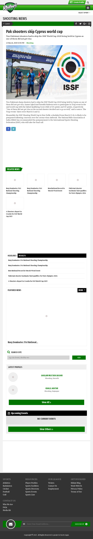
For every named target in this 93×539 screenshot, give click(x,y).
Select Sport (84, 13)
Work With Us (76, 486)
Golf (4, 495)
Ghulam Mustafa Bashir (52, 375)
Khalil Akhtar (52, 388)
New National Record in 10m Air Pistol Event (24, 271)
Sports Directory (32, 489)
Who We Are (8, 504)
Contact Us (52, 486)
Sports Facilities (32, 486)
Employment (53, 489)
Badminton (7, 486)
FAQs (5, 507)
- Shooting (29, 43)
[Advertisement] (46, 148)
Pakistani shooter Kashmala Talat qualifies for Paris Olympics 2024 (77, 190)
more (82, 290)
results (22, 255)
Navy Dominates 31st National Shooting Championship (13, 190)
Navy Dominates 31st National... (23, 342)
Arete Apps (65, 535)
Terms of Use (76, 492)
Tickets (51, 483)
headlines (12, 255)
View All (46, 402)
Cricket (6, 489)
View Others (46, 429)
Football (6, 492)
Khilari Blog (76, 483)
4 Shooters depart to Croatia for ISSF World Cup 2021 (14, 214)
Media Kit (7, 510)
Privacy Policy (76, 489)
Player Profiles (31, 483)
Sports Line (30, 495)
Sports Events (31, 492)
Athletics (6, 483)
